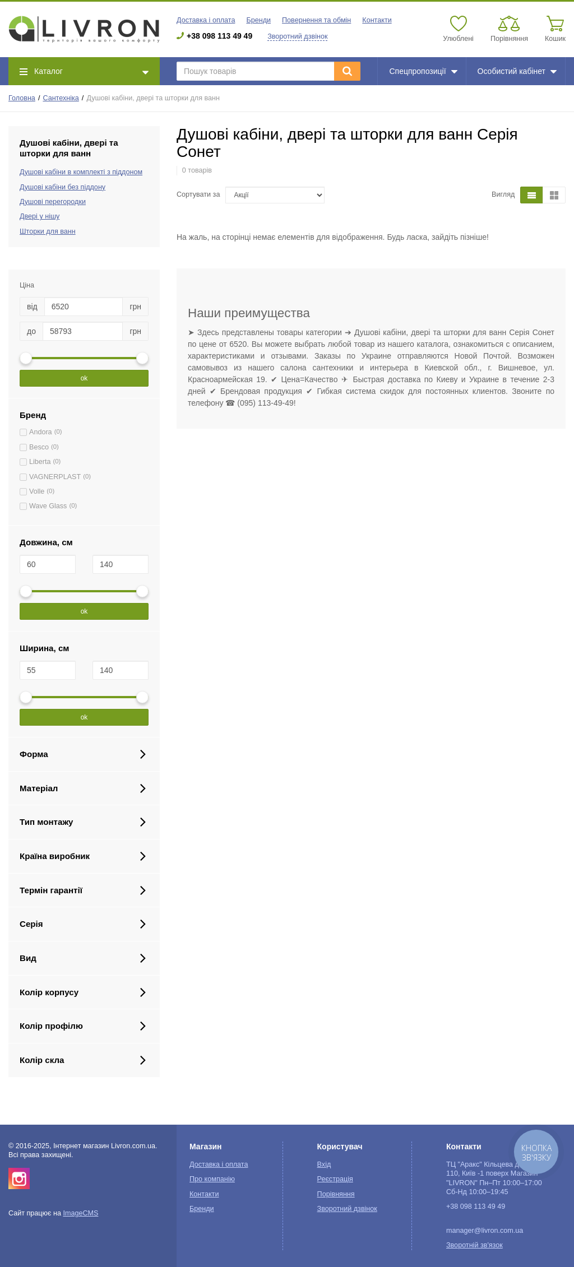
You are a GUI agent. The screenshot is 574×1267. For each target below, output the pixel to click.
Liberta (40, 462)
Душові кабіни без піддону (62, 187)
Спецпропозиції (423, 71)
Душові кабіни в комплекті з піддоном (81, 172)
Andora (40, 432)
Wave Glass (48, 506)
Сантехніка (60, 98)
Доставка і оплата (206, 20)
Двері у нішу (39, 216)
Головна (21, 98)
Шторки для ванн (48, 231)
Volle (36, 491)
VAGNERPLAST (55, 477)
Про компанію (212, 1179)
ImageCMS (80, 1213)
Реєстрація (335, 1179)
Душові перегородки (53, 202)
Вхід (324, 1164)
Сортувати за (198, 194)
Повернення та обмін (316, 20)
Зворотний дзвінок (297, 36)
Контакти (376, 20)
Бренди (258, 20)
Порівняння (336, 1194)
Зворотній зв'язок (474, 1245)
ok (84, 378)
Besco (39, 447)
